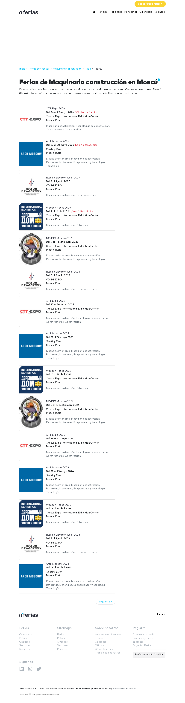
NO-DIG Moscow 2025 (59, 238)
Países (23, 638)
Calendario (145, 12)
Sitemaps (64, 628)
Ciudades (24, 642)
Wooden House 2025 (58, 371)
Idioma (161, 614)
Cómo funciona (104, 649)
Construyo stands (143, 634)
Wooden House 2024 (58, 505)
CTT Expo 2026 (55, 108)
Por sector (130, 12)
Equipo (99, 638)
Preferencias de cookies (124, 689)
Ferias (24, 628)
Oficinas (100, 645)
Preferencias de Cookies (149, 655)
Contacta (100, 642)
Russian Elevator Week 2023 (63, 535)
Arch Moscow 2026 (57, 141)
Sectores (24, 645)
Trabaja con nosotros (107, 653)
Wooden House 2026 (58, 208)
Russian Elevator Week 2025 (63, 272)
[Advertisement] (92, 41)
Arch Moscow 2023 (57, 564)
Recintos (159, 12)
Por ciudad (116, 12)
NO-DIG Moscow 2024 (59, 401)
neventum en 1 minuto (108, 634)
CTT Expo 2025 (55, 301)
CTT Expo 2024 (55, 435)
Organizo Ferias (142, 645)
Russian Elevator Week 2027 (63, 178)
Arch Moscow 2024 (57, 468)
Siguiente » (105, 602)
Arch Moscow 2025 (57, 333)
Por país (103, 12)
